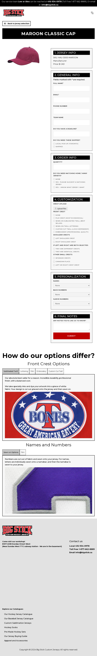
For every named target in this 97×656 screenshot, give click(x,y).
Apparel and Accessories (16, 641)
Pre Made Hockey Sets (15, 632)
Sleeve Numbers (60, 299)
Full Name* (58, 83)
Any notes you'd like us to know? (69, 321)
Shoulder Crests (61, 235)
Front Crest (59, 211)
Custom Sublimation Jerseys (17, 623)
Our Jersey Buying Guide (15, 636)
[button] (92, 13)
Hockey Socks (11, 627)
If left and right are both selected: (70, 245)
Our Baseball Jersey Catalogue (18, 618)
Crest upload (60, 204)
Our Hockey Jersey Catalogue (18, 614)
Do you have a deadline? (65, 129)
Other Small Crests (62, 254)
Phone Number (60, 106)
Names (56, 281)
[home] (13, 12)
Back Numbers (60, 290)
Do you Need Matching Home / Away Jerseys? (70, 174)
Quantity (57, 162)
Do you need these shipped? (66, 140)
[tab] (10, 371)
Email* (56, 95)
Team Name (58, 117)
